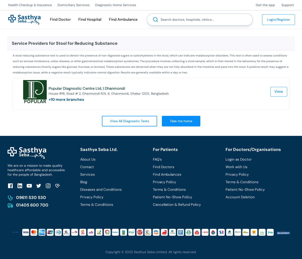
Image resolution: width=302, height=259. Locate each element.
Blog (83, 182)
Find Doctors (163, 167)
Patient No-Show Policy (172, 197)
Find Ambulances (167, 174)
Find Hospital (89, 19)
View (278, 91)
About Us (88, 159)
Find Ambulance (123, 19)
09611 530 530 (31, 197)
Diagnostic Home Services (115, 5)
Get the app (265, 5)
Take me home (181, 121)
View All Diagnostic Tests (129, 121)
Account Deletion (240, 197)
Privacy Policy (91, 197)
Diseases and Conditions (101, 189)
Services (87, 174)
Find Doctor (60, 19)
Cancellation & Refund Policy (177, 204)
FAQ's (157, 159)
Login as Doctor (239, 159)
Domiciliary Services (73, 5)
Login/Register (278, 19)
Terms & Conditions (96, 204)
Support (287, 5)
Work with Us (236, 167)
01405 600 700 (32, 205)
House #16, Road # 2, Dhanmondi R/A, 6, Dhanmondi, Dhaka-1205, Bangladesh (109, 93)
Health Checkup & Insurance (30, 5)
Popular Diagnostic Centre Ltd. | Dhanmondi (87, 88)
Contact (87, 167)
